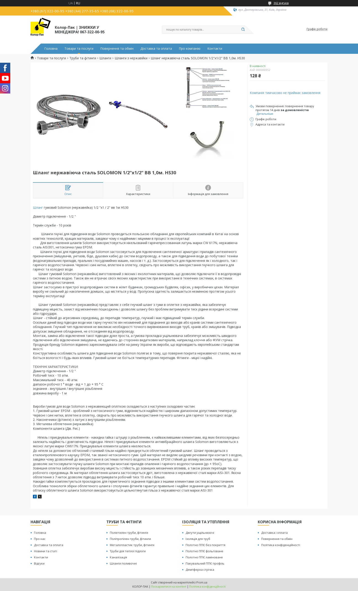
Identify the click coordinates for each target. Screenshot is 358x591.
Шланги (105, 58)
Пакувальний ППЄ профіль (205, 563)
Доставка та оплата (156, 48)
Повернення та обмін (117, 48)
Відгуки (39, 563)
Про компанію (189, 48)
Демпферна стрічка (200, 570)
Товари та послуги (78, 48)
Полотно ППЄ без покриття (205, 545)
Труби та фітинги (82, 58)
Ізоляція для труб (198, 539)
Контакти (214, 48)
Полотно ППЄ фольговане (204, 551)
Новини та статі (45, 551)
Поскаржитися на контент (168, 586)
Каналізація (118, 557)
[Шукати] (242, 30)
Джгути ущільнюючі (200, 533)
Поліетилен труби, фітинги (129, 533)
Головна (51, 48)
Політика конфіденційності (280, 545)
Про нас (39, 539)
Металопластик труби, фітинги (132, 545)
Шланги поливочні (123, 563)
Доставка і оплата (274, 533)
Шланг (38, 207)
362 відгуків (281, 3)
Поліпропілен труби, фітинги (130, 539)
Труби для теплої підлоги (128, 551)
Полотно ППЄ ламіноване (204, 557)
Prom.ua (201, 582)
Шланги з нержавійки (131, 58)
